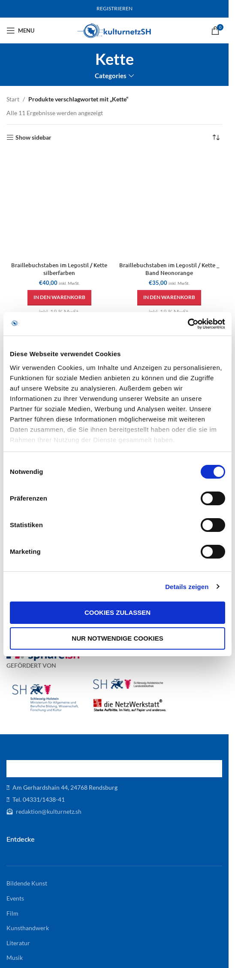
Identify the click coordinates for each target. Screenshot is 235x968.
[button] (59, 297)
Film (12, 913)
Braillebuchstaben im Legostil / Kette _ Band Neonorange (169, 269)
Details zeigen (186, 586)
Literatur (18, 943)
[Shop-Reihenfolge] (215, 137)
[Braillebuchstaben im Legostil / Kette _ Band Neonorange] (170, 206)
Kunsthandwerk (27, 927)
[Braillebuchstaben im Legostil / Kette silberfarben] (59, 206)
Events (15, 898)
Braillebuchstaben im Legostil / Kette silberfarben (59, 269)
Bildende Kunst (26, 883)
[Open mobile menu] (20, 30)
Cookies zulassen (117, 612)
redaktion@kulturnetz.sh (48, 811)
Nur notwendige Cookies (117, 638)
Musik (14, 957)
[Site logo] (114, 30)
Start (12, 99)
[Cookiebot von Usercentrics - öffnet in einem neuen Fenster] (187, 324)
